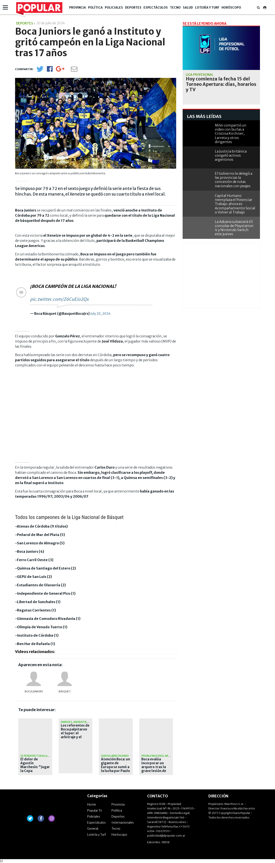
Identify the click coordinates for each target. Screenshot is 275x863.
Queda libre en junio (115, 755)
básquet (65, 691)
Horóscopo (231, 7)
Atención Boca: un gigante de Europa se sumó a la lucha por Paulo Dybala (115, 767)
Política (95, 7)
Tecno (175, 7)
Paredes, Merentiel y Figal (79, 722)
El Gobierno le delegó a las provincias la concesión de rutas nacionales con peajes (233, 179)
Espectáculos (156, 7)
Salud (188, 7)
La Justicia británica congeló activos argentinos (231, 155)
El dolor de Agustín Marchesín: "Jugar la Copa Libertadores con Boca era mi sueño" (35, 770)
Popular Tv (94, 810)
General (92, 829)
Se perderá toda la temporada (42, 755)
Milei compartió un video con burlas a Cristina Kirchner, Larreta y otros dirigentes (230, 133)
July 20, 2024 (100, 314)
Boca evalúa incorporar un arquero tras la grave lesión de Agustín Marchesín (153, 769)
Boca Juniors (34, 691)
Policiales (114, 7)
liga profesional (199, 75)
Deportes (133, 7)
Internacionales (123, 822)
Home (91, 804)
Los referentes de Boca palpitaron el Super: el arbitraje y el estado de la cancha (75, 735)
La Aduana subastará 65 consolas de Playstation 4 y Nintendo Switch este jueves (234, 227)
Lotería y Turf (207, 7)
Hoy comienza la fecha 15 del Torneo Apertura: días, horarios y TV (221, 84)
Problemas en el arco (156, 755)
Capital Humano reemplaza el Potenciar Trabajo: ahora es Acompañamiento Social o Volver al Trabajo (235, 203)
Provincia (77, 7)
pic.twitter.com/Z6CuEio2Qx (59, 299)
